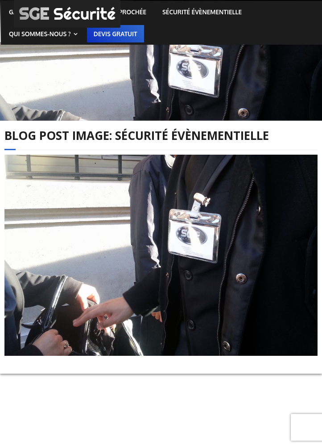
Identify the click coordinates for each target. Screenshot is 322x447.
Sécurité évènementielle (202, 12)
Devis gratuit (115, 34)
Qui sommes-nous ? (40, 34)
